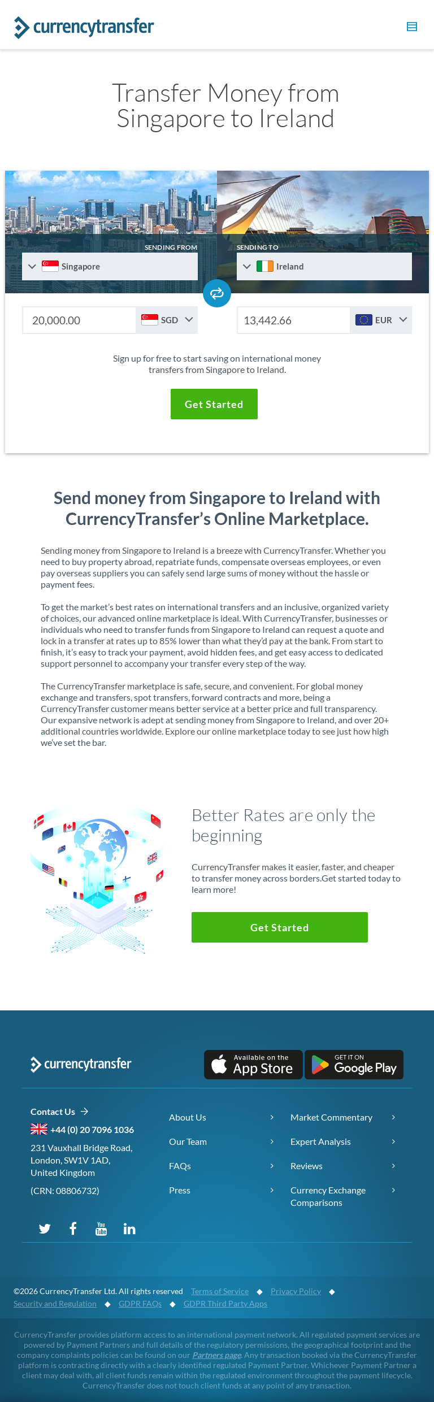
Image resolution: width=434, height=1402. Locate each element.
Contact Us (60, 1112)
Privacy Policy (296, 1291)
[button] (410, 28)
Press (179, 1189)
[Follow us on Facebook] (73, 1228)
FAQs (180, 1165)
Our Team (188, 1141)
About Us (187, 1117)
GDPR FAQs (140, 1303)
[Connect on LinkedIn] (129, 1228)
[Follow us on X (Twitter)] (45, 1228)
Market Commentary (331, 1117)
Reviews (306, 1165)
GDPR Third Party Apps (225, 1303)
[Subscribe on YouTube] (101, 1228)
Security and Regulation (55, 1303)
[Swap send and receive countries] (217, 293)
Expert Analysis (320, 1141)
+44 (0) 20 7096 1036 (92, 1129)
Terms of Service (220, 1291)
